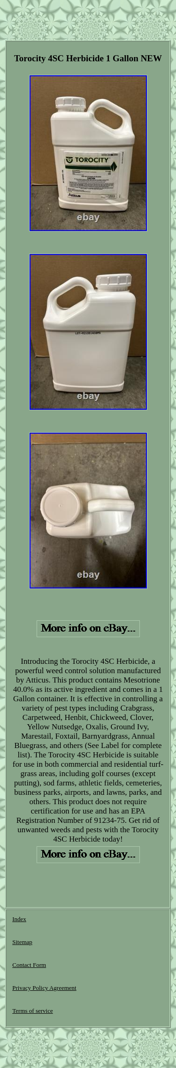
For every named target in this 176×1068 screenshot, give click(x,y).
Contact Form (29, 964)
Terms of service (32, 1010)
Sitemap (22, 941)
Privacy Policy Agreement (44, 987)
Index (19, 919)
